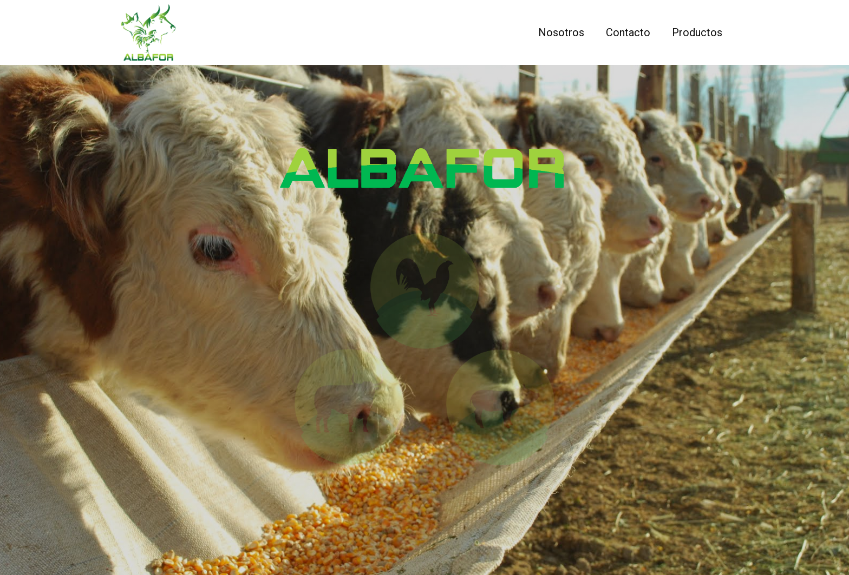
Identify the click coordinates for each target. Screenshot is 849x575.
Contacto (628, 32)
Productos (697, 32)
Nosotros (561, 32)
